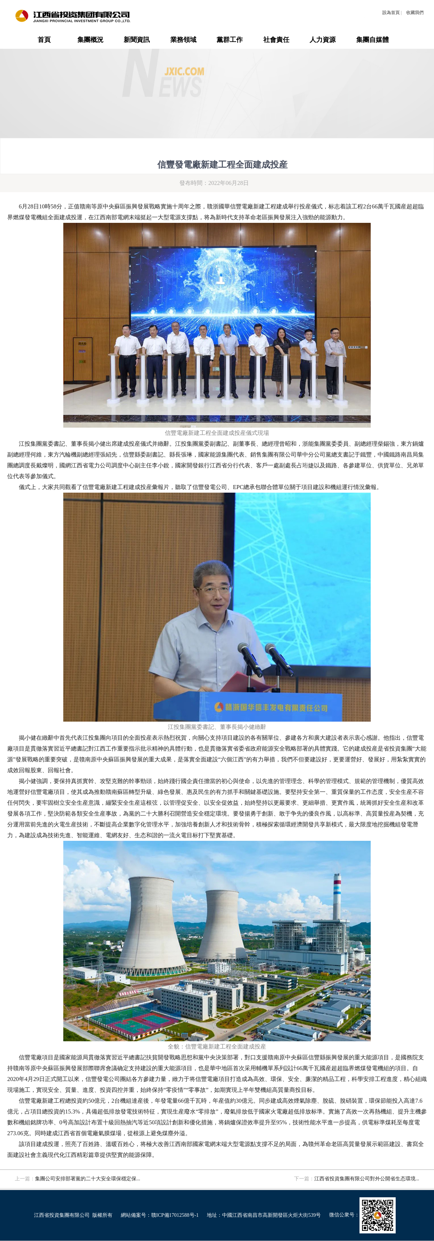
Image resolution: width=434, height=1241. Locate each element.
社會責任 (276, 39)
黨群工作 (230, 39)
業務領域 (183, 39)
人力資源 (323, 39)
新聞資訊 (137, 39)
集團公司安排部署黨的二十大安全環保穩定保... (87, 1178)
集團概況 (90, 39)
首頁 (44, 39)
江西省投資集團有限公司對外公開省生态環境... (367, 1178)
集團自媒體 (372, 39)
